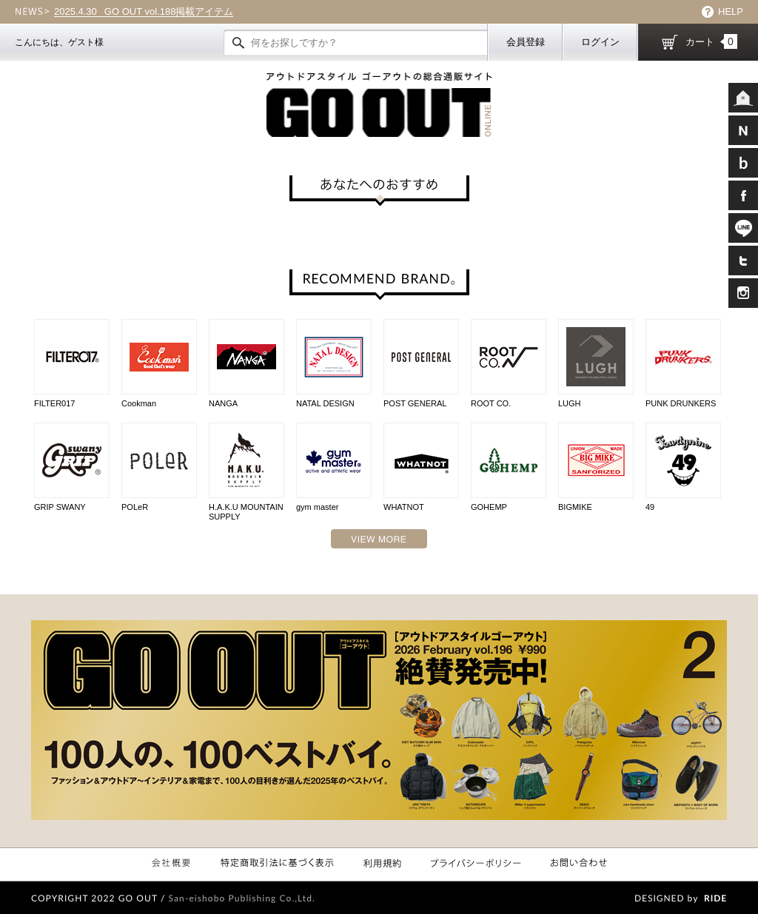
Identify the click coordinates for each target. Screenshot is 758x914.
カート (711, 41)
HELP (730, 11)
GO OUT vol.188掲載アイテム (143, 12)
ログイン (600, 41)
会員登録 (525, 41)
